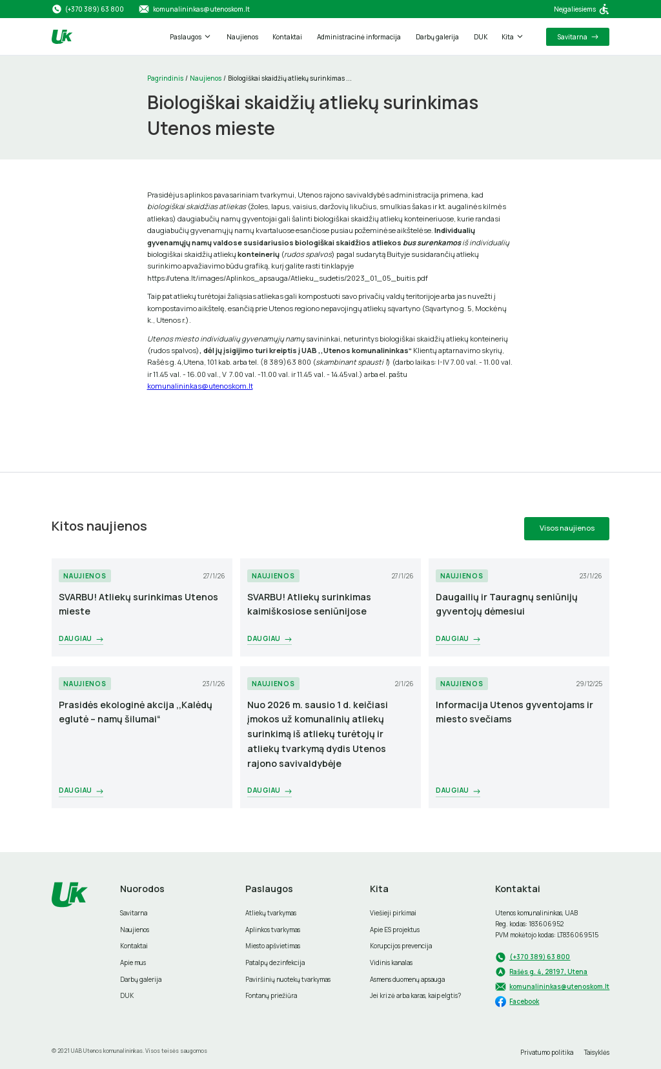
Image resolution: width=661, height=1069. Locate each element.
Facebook (524, 1001)
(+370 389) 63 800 (539, 956)
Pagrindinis (165, 78)
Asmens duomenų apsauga (407, 979)
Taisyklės (596, 1052)
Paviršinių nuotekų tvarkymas (287, 979)
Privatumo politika (546, 1052)
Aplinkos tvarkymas (272, 929)
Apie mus (133, 962)
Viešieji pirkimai (393, 912)
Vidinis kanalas (391, 962)
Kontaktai (287, 36)
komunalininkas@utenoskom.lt (200, 386)
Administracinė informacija (359, 36)
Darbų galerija (437, 36)
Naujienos (242, 36)
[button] (191, 36)
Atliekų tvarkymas (270, 912)
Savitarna (133, 912)
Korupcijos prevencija (401, 945)
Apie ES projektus (395, 929)
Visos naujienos (567, 528)
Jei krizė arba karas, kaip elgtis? (415, 995)
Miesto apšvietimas (272, 945)
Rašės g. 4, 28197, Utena (548, 971)
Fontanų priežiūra (271, 995)
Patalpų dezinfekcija (275, 962)
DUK (480, 36)
